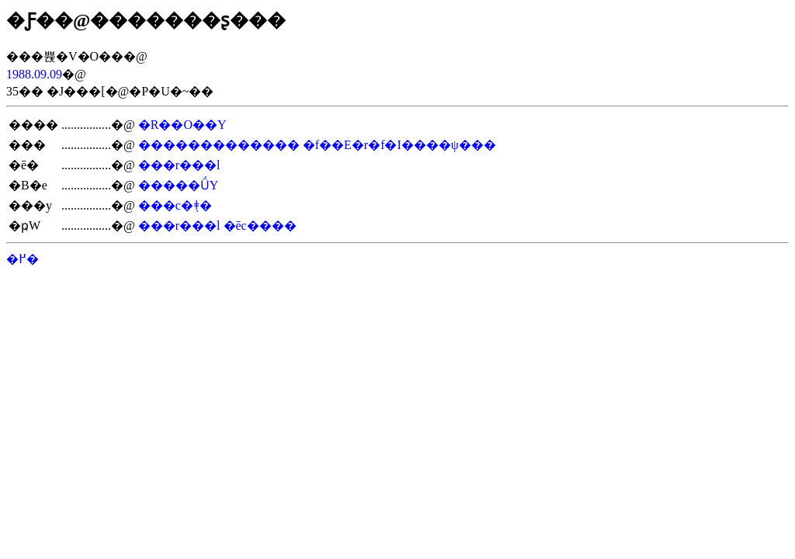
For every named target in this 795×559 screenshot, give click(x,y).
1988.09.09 (34, 74)
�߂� (22, 259)
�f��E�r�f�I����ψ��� (399, 144)
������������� (219, 144)
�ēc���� (260, 225)
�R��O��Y (182, 124)
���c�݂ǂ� (175, 205)
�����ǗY (178, 185)
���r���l (179, 165)
